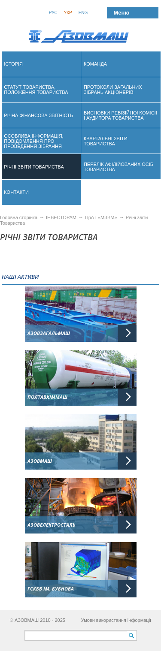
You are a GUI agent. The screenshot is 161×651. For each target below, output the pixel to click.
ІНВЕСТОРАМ (61, 217)
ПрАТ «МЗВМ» (101, 217)
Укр (68, 12)
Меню (121, 12)
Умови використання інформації (116, 620)
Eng (83, 12)
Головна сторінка (18, 217)
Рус (53, 12)
